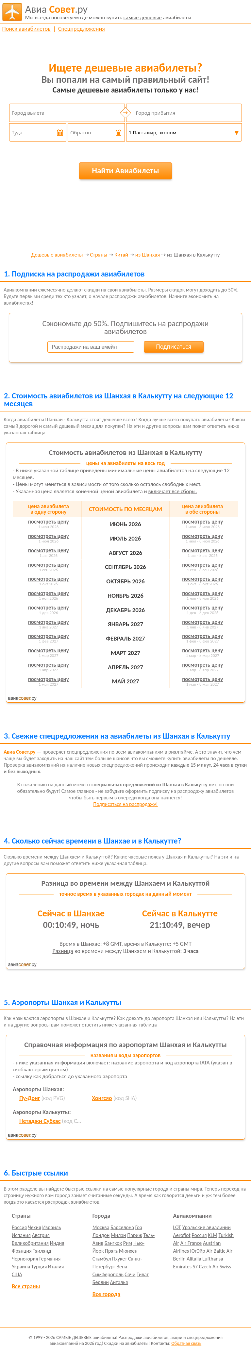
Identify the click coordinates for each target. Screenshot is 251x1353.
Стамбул (101, 1259)
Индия (57, 1243)
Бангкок (113, 1243)
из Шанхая (147, 255)
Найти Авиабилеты (125, 170)
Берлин (100, 1282)
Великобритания (30, 1243)
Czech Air (209, 1266)
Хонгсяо (102, 1098)
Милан (118, 1235)
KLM (212, 1235)
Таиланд (42, 1251)
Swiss (225, 1266)
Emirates (182, 1266)
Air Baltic (215, 1251)
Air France (191, 1243)
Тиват (143, 1274)
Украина (21, 1266)
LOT (177, 1227)
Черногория (25, 1259)
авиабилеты (108, 12)
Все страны (26, 1286)
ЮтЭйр (197, 1251)
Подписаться (173, 346)
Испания (21, 1235)
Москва (100, 1227)
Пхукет (119, 1259)
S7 (195, 1266)
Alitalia (194, 1259)
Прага (111, 1251)
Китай (121, 255)
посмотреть (48, 521)
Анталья (119, 1282)
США (17, 1274)
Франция (22, 1251)
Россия (19, 1227)
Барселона (122, 1227)
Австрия (41, 1235)
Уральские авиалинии (206, 1227)
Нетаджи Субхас (39, 1121)
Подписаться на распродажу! (125, 804)
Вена (121, 1266)
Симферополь (108, 1274)
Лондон (101, 1235)
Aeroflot (182, 1235)
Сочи (130, 1274)
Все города (106, 1294)
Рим (127, 1243)
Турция (39, 1266)
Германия (49, 1259)
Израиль (51, 1227)
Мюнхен (128, 1251)
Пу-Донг (29, 1098)
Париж (134, 1235)
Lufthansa (212, 1259)
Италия (56, 1266)
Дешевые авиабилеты (57, 255)
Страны (98, 255)
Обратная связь (186, 1343)
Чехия (34, 1227)
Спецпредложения (81, 28)
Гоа (138, 1227)
